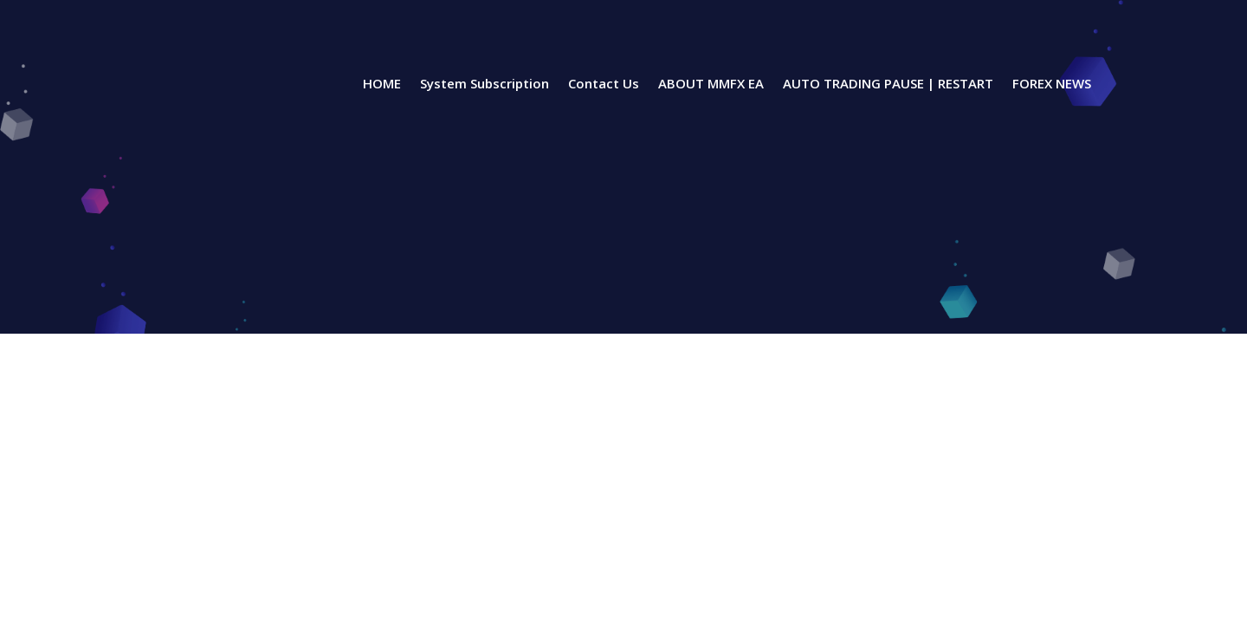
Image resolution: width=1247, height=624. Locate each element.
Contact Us (603, 84)
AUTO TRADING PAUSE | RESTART (888, 84)
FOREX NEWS (1051, 84)
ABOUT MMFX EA (711, 84)
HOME (382, 84)
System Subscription (484, 84)
